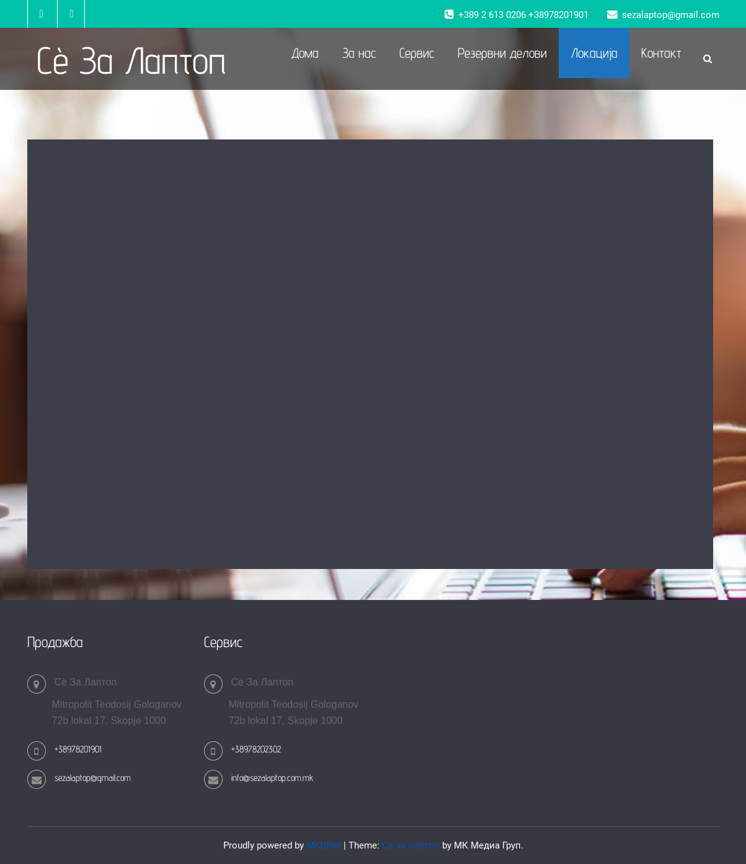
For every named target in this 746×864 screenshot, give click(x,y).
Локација (594, 53)
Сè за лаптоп (411, 845)
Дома (305, 53)
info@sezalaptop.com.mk (272, 777)
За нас (359, 53)
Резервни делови (502, 53)
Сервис (416, 53)
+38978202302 (256, 749)
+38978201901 (78, 749)
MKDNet (323, 845)
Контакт (661, 53)
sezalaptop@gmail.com (93, 777)
